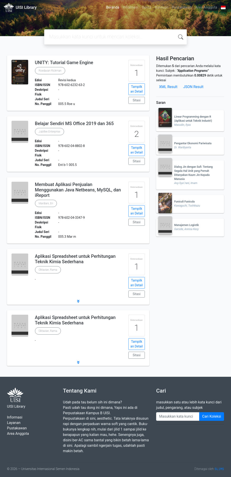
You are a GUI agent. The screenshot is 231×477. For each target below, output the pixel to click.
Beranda (112, 7)
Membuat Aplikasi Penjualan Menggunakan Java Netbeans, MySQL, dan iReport (78, 190)
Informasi (130, 7)
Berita (146, 7)
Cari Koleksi (211, 416)
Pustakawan (182, 7)
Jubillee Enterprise (49, 131)
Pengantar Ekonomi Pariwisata (192, 143)
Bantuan (161, 7)
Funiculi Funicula (184, 201)
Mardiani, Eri (46, 203)
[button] (78, 301)
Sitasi (137, 100)
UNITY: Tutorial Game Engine (64, 62)
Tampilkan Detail (136, 89)
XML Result (168, 87)
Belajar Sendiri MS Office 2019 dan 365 (74, 123)
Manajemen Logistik (186, 225)
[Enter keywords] (177, 416)
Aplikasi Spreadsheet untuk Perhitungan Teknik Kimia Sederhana (75, 259)
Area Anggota (206, 7)
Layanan (14, 423)
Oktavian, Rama (48, 269)
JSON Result (193, 87)
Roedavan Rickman (50, 70)
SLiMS (219, 469)
